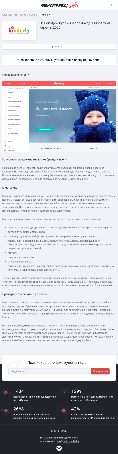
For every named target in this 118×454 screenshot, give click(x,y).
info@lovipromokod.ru (68, 441)
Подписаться (100, 371)
